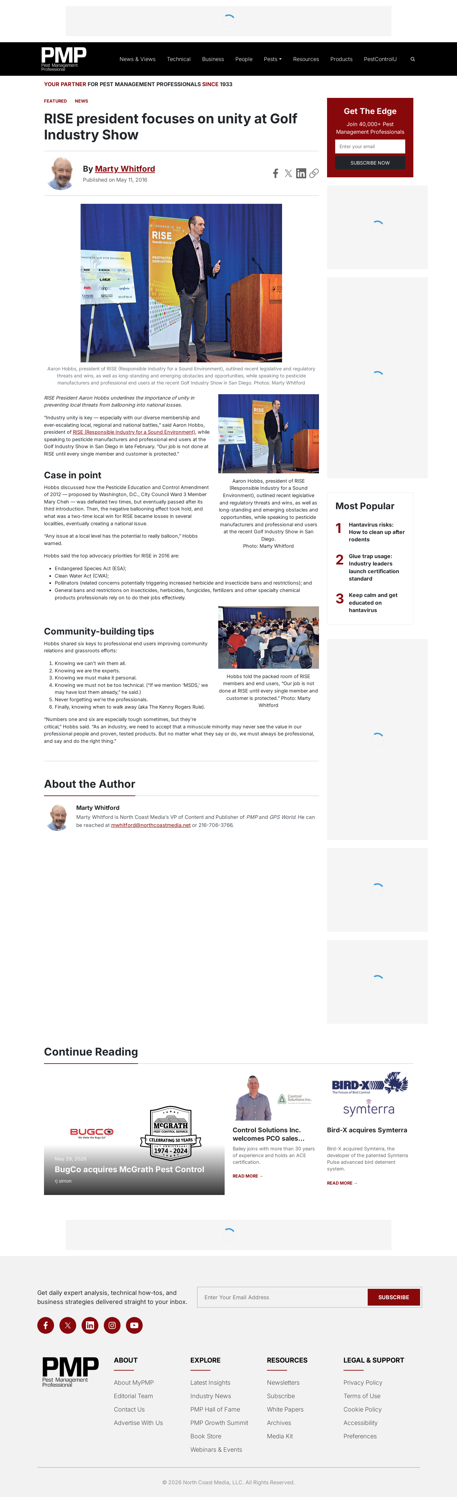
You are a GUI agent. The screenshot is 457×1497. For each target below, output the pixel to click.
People (246, 59)
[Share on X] (288, 173)
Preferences (360, 1436)
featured (54, 101)
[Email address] (370, 146)
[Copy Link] (314, 173)
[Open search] (412, 59)
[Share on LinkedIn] (301, 173)
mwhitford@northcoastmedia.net (143, 825)
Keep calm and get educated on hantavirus (373, 602)
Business (216, 59)
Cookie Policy (361, 1409)
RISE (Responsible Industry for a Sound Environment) (132, 432)
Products (342, 59)
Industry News (210, 1396)
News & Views (143, 59)
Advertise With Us (138, 1423)
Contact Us (129, 1409)
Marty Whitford (125, 168)
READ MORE (246, 1176)
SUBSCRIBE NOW (370, 163)
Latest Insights (210, 1383)
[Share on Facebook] (276, 173)
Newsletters (283, 1383)
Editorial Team (133, 1396)
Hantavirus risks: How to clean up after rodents (371, 532)
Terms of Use (361, 1396)
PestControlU (380, 59)
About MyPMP (133, 1383)
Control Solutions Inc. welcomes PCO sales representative (266, 1138)
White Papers (285, 1409)
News (80, 101)
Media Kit (279, 1436)
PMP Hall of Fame (214, 1409)
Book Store (205, 1436)
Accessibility (360, 1423)
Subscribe (280, 1396)
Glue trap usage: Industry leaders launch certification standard (375, 567)
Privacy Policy (362, 1383)
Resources (307, 59)
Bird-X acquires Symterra (366, 1129)
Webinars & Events (215, 1450)
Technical (183, 59)
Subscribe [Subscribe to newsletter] (394, 1297)
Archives (278, 1423)
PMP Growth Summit (218, 1423)
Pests (272, 59)
